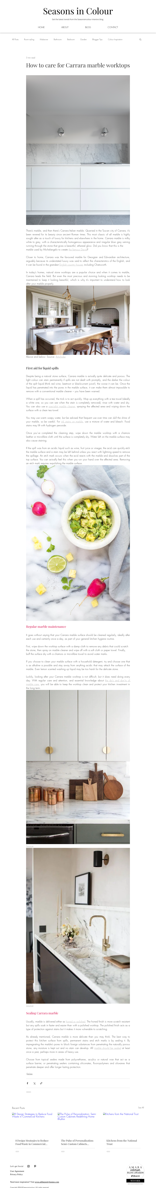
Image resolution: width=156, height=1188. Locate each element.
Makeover (44, 39)
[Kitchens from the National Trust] (123, 1124)
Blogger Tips (97, 39)
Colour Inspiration (115, 39)
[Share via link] (41, 1083)
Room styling (29, 39)
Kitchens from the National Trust (121, 1142)
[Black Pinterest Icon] (35, 1166)
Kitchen (30, 1073)
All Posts (15, 39)
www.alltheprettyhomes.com (47, 1182)
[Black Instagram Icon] (28, 1166)
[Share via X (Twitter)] (34, 1083)
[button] (88, 27)
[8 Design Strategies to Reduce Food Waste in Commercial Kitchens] (32, 1124)
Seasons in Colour (78, 11)
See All (141, 1107)
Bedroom (71, 39)
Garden (83, 39)
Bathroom (58, 39)
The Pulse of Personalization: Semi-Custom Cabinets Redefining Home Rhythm (77, 1142)
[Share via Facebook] (27, 1083)
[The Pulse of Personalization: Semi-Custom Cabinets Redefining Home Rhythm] (78, 1124)
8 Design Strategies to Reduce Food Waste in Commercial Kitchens (32, 1142)
